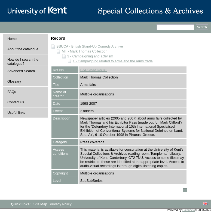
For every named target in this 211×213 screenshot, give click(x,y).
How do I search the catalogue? (22, 61)
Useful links (16, 112)
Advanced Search (21, 71)
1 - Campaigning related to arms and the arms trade (113, 61)
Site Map (40, 204)
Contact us (15, 102)
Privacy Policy (61, 204)
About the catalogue (22, 49)
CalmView (188, 210)
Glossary (14, 81)
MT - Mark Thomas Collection (84, 51)
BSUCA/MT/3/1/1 (93, 70)
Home (12, 39)
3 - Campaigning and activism (90, 56)
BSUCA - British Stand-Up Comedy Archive (89, 46)
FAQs (11, 92)
